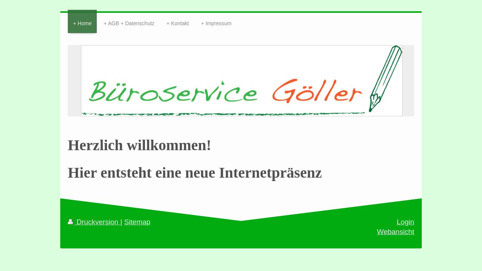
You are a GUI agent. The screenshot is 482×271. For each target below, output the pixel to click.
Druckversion (94, 222)
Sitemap (137, 222)
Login (406, 222)
